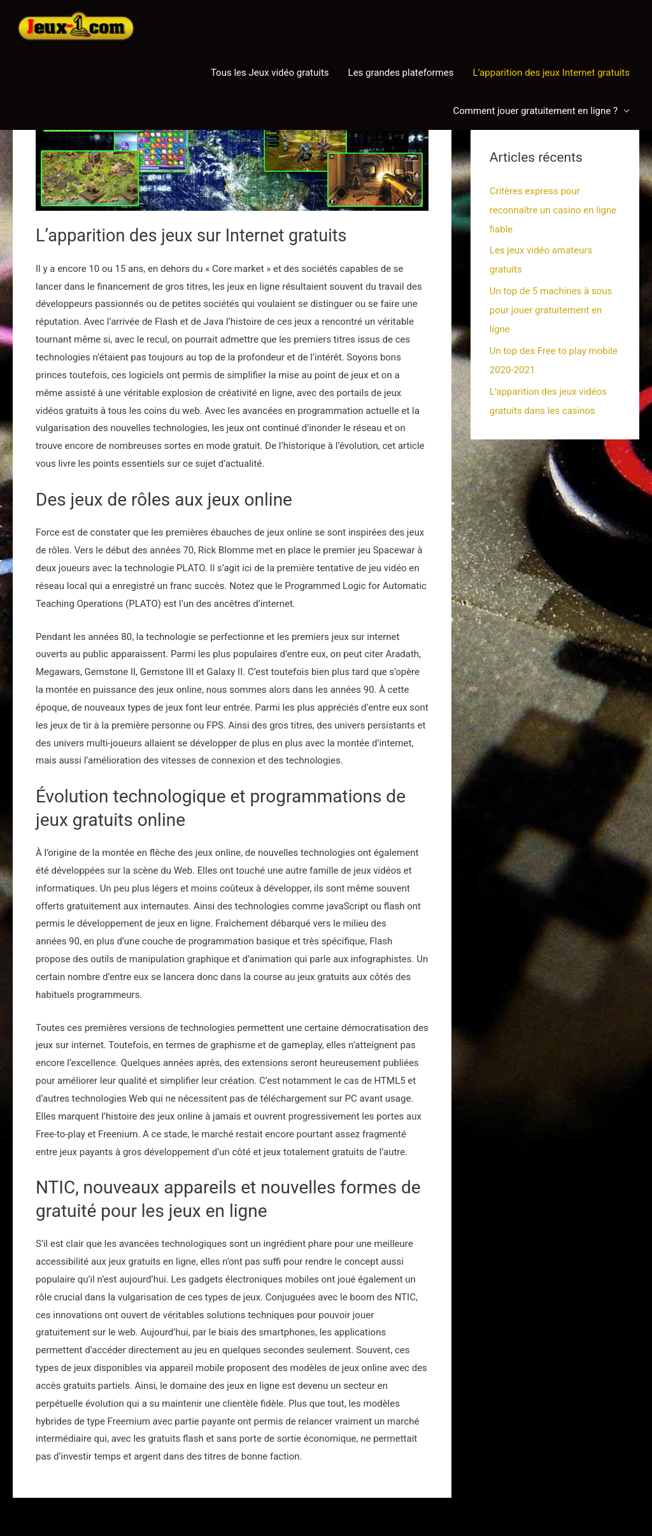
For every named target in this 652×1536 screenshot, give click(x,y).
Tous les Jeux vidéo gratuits (270, 72)
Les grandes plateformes (401, 72)
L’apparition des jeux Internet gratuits (551, 72)
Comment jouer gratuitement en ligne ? (535, 111)
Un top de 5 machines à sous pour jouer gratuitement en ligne (551, 310)
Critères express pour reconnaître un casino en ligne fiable (553, 210)
